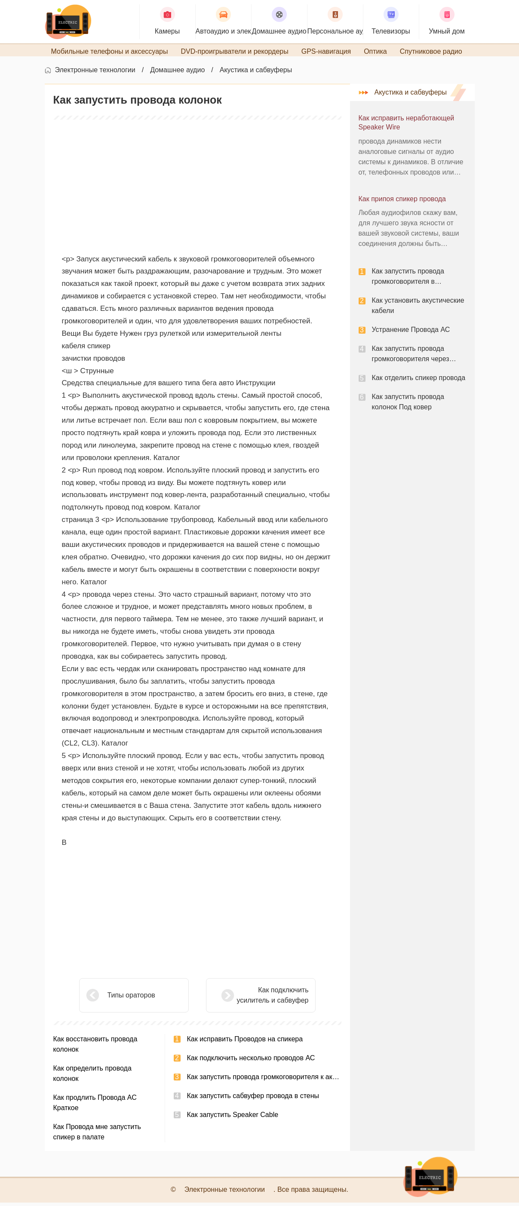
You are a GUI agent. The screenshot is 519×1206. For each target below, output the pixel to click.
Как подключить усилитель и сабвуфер (251, 998)
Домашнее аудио (177, 73)
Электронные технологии (95, 73)
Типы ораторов (131, 998)
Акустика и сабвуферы (256, 73)
